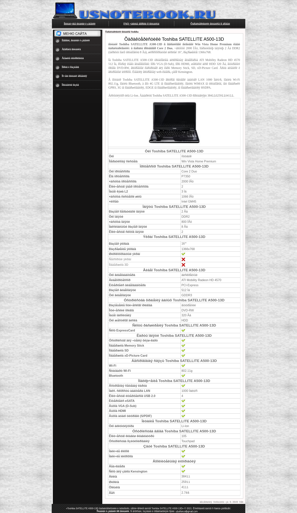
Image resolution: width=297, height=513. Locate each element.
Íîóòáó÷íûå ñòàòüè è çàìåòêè (79, 23)
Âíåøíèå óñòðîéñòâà (73, 58)
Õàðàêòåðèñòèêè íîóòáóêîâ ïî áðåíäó (210, 23)
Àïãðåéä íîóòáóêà (71, 49)
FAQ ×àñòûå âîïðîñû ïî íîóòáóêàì (141, 23)
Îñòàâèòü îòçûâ (70, 84)
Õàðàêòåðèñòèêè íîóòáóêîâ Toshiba (121, 31)
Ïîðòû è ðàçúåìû (70, 67)
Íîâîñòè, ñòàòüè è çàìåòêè (76, 40)
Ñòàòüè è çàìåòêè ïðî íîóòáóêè (113, 509)
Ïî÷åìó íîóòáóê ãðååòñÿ (74, 76)
